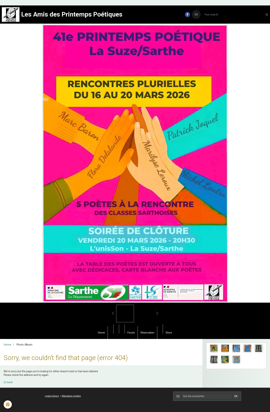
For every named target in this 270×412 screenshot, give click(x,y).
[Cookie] (8, 404)
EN (196, 14)
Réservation (147, 332)
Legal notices (52, 396)
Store (169, 332)
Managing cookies (71, 396)
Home (101, 332)
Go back (8, 382)
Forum (131, 332)
